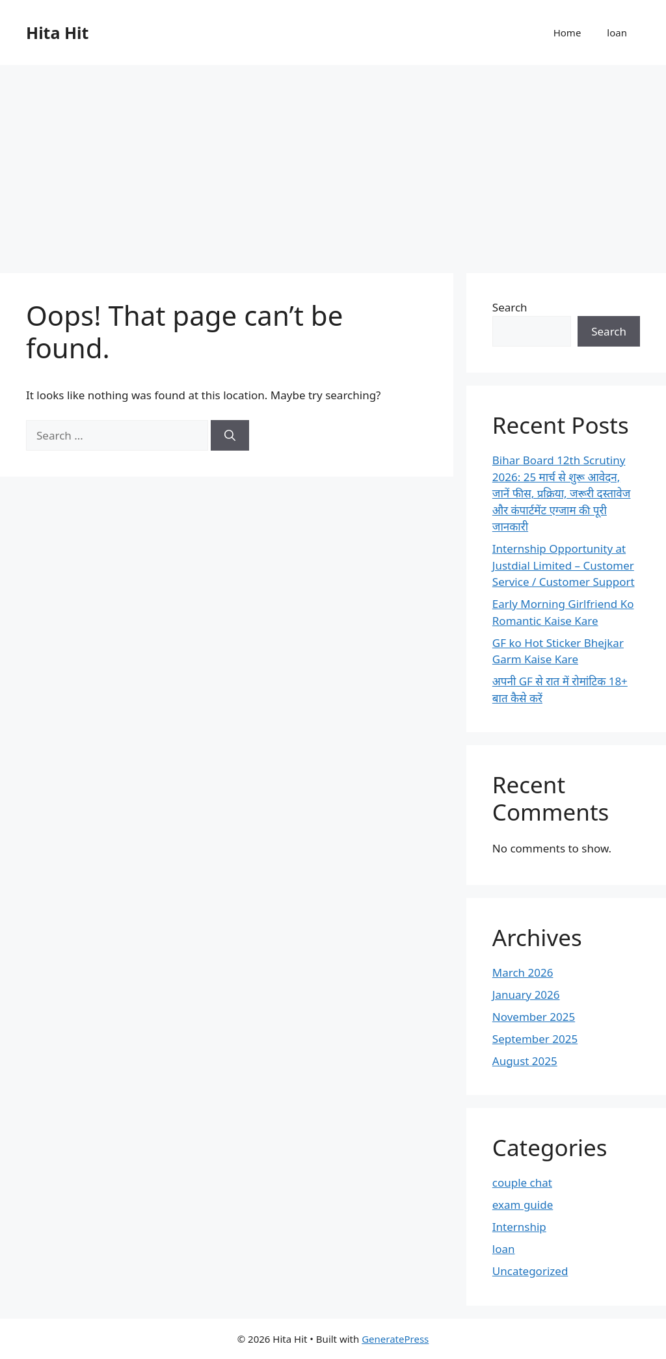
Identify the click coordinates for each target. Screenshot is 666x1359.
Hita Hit (57, 32)
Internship (519, 1226)
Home (567, 32)
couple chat (522, 1182)
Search (509, 307)
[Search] (230, 435)
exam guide (522, 1204)
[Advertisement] (333, 163)
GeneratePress (395, 1338)
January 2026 (526, 994)
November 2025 (533, 1016)
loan (617, 32)
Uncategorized (530, 1270)
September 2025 (535, 1038)
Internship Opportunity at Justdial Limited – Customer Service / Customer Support (563, 565)
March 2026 (522, 972)
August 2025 (524, 1060)
